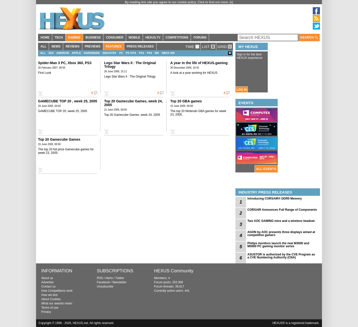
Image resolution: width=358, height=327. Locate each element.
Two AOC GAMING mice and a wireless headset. (281, 220)
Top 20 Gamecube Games (59, 139)
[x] (231, 2)
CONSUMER (114, 37)
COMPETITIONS (177, 37)
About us (47, 278)
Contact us (48, 286)
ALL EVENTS (266, 169)
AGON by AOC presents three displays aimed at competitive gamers (281, 234)
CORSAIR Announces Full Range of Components (282, 209)
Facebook (103, 282)
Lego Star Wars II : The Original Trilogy (130, 65)
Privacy (46, 312)
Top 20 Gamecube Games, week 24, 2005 (133, 103)
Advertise (47, 282)
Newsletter (119, 282)
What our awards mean (56, 303)
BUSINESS (93, 37)
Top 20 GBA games (186, 101)
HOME (45, 37)
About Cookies (51, 299)
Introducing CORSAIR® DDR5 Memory (274, 198)
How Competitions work (57, 290)
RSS (100, 278)
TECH (59, 37)
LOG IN (241, 89)
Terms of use (49, 307)
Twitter (119, 278)
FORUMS (199, 37)
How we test (49, 295)
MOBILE (134, 37)
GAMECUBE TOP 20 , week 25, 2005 (67, 101)
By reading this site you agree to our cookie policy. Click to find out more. (177, 2)
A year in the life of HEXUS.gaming (199, 63)
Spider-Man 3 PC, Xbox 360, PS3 (64, 63)
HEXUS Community (173, 270)
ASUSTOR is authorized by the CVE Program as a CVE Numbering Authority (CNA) (281, 256)
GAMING (74, 37)
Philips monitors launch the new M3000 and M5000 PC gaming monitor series (278, 245)
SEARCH (309, 38)
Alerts (109, 278)
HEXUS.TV (152, 37)
